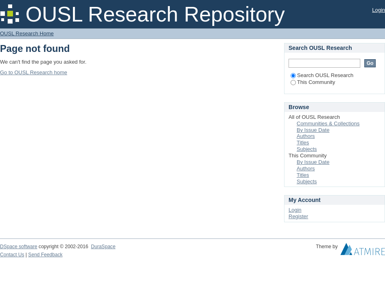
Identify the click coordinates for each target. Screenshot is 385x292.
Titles (303, 143)
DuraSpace (103, 246)
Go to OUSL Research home (33, 72)
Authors (306, 136)
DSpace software (18, 246)
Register (298, 216)
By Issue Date (313, 130)
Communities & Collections (328, 123)
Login (378, 10)
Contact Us (12, 255)
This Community (313, 82)
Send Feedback (45, 255)
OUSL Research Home (26, 33)
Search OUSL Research (322, 75)
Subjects (307, 149)
